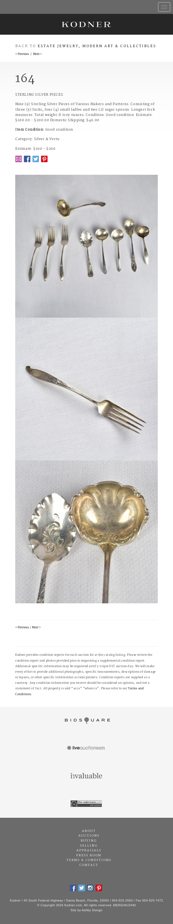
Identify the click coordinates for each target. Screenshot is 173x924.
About (89, 831)
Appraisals (88, 850)
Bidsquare (86, 721)
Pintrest (44, 159)
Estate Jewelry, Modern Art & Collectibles (97, 46)
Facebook (27, 159)
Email (18, 159)
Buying (89, 840)
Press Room (88, 855)
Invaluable (86, 776)
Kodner (86, 24)
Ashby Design (92, 910)
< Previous (22, 54)
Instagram (90, 888)
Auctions (88, 835)
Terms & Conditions (88, 860)
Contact (88, 865)
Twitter (35, 159)
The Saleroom (86, 804)
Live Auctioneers (86, 748)
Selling (89, 845)
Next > (37, 54)
